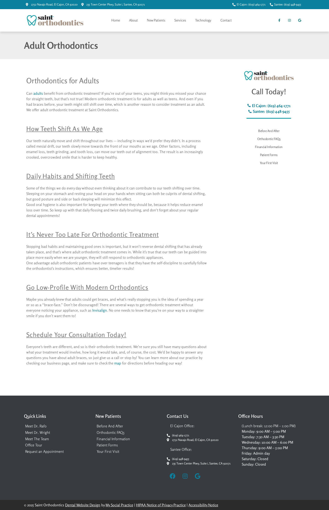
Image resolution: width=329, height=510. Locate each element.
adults (38, 93)
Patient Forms (269, 155)
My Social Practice (119, 505)
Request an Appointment (44, 451)
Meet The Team (37, 439)
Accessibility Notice (203, 505)
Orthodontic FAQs (268, 139)
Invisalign (99, 310)
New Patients (156, 20)
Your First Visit (269, 163)
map (117, 363)
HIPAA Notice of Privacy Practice (161, 505)
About (133, 20)
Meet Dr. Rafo (36, 426)
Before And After (268, 131)
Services (180, 20)
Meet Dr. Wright (37, 432)
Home (115, 20)
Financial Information (269, 147)
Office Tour (33, 445)
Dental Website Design (82, 505)
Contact (226, 20)
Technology (203, 20)
